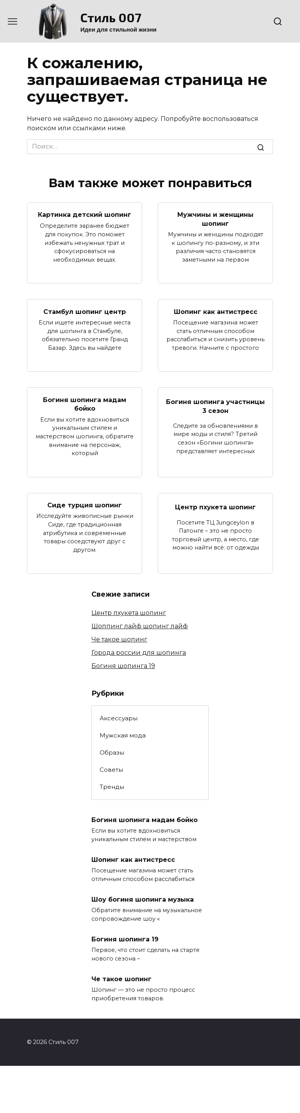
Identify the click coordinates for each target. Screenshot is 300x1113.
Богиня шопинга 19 (123, 666)
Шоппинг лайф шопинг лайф (139, 626)
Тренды (112, 786)
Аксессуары (119, 718)
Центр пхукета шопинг (215, 507)
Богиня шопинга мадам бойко (84, 404)
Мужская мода (123, 735)
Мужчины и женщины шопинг (215, 219)
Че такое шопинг (119, 639)
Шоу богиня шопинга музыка (142, 899)
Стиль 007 (110, 17)
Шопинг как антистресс (215, 311)
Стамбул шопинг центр (84, 311)
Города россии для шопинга (138, 652)
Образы (112, 752)
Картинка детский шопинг (84, 214)
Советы (111, 769)
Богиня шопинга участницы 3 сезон (215, 406)
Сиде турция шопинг (84, 505)
